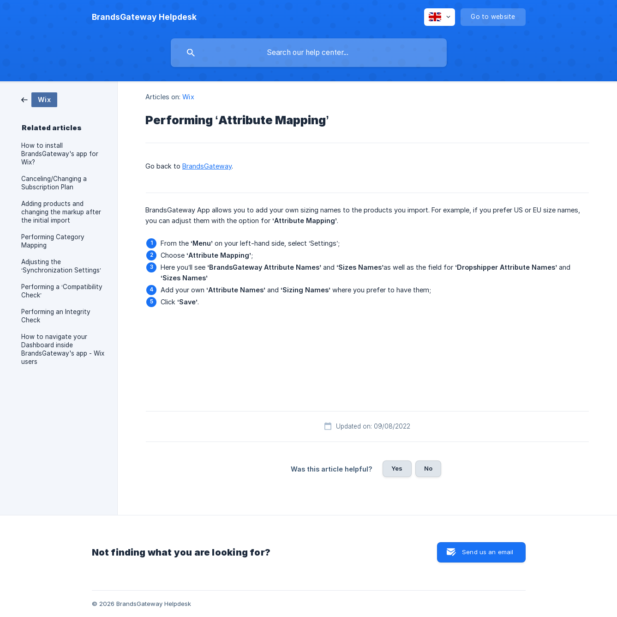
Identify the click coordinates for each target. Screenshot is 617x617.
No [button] (428, 468)
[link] (39, 99)
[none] (144, 17)
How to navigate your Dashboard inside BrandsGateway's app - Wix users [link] (62, 349)
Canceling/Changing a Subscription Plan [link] (54, 183)
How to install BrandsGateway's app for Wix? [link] (59, 154)
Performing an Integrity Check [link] (55, 316)
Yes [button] (396, 468)
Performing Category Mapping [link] (52, 241)
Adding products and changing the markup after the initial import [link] (61, 212)
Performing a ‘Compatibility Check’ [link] (61, 291)
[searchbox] (309, 52)
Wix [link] (188, 97)
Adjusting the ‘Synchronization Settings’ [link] (61, 266)
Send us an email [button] (487, 552)
